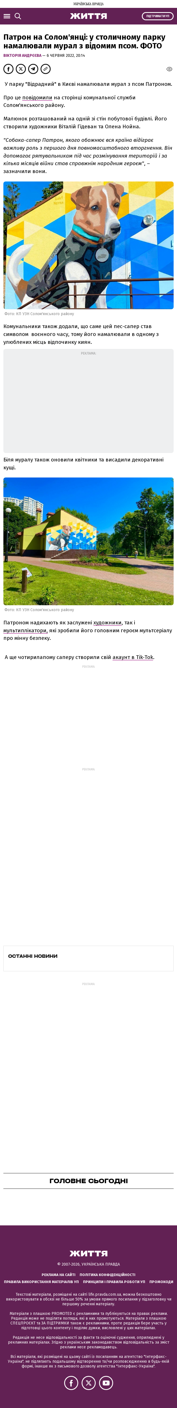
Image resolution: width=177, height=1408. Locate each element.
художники (107, 622)
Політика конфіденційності (107, 1275)
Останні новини (32, 956)
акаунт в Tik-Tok (133, 657)
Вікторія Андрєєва (22, 55)
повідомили (37, 97)
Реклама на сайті (58, 1275)
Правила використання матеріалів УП (41, 1282)
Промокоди (161, 1282)
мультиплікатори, (25, 630)
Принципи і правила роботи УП (114, 1282)
